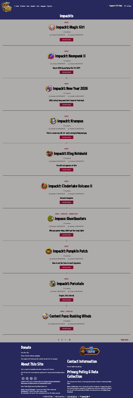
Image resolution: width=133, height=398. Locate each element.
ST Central (22, 6)
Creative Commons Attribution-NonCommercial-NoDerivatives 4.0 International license (40, 382)
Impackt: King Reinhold (70, 153)
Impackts (33, 6)
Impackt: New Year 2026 (70, 88)
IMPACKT (66, 22)
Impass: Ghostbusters (70, 218)
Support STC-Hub (115, 6)
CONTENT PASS (64, 214)
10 (69, 340)
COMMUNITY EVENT (73, 214)
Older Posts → (125, 340)
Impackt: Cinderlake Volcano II (70, 186)
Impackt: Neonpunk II (70, 56)
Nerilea (69, 32)
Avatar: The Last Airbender (28, 389)
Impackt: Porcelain (70, 283)
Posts (28, 6)
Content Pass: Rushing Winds (70, 316)
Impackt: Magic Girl (70, 27)
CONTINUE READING (66, 39)
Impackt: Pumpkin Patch (70, 251)
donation (37, 356)
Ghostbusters (24, 391)
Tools (38, 6)
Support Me (84, 396)
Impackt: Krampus (70, 121)
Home (17, 6)
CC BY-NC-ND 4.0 (72, 396)
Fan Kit (29, 386)
